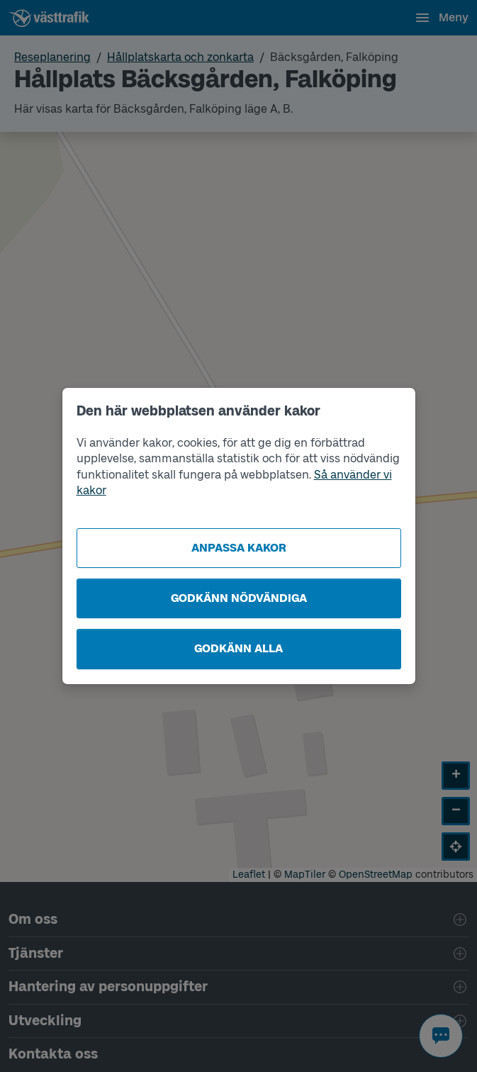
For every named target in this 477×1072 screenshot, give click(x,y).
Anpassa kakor (238, 547)
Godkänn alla (238, 648)
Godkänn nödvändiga (239, 598)
